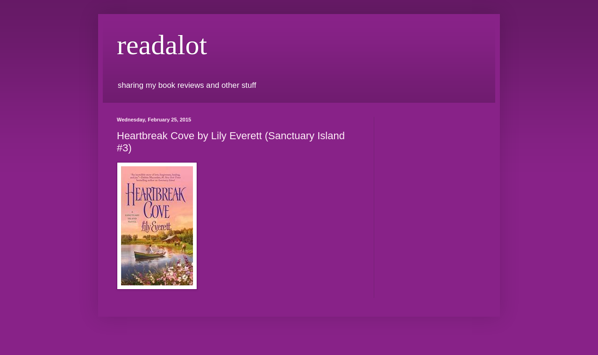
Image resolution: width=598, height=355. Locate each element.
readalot (162, 44)
